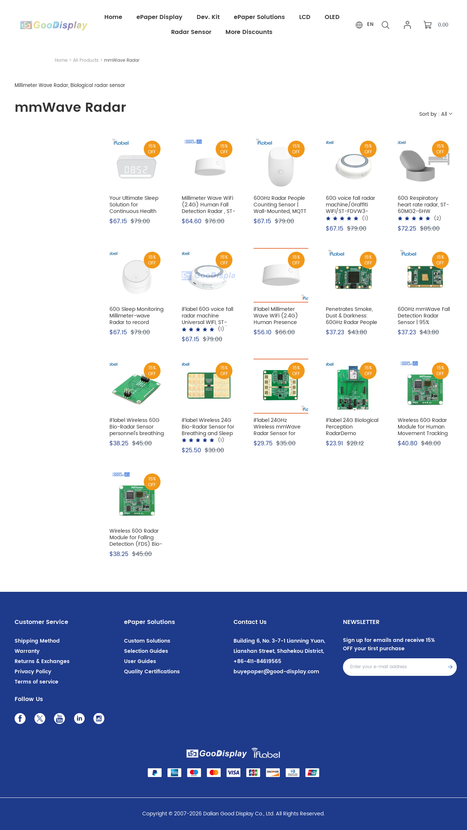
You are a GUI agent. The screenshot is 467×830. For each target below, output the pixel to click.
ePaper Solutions (149, 622)
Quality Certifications (152, 671)
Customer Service (41, 622)
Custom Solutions (147, 641)
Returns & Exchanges (42, 661)
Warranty (27, 651)
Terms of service (36, 682)
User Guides (140, 661)
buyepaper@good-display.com (276, 671)
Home (61, 60)
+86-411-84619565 (257, 661)
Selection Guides (146, 651)
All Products (86, 60)
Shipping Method (37, 641)
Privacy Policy (33, 671)
